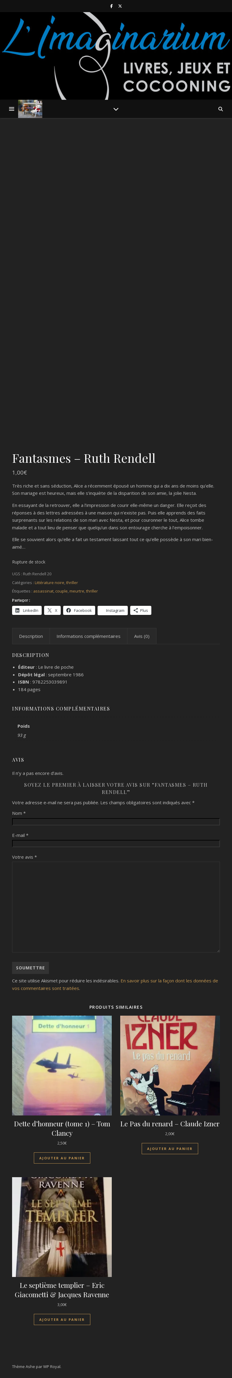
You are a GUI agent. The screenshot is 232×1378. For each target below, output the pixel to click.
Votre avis (24, 857)
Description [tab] (31, 636)
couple (61, 591)
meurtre (76, 591)
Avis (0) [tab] (142, 636)
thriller (72, 582)
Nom (19, 813)
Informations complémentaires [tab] (88, 636)
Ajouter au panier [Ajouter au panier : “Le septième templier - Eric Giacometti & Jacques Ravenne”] (62, 1319)
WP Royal (51, 1366)
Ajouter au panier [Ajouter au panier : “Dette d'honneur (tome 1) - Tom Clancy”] (62, 1158)
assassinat (43, 591)
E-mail (20, 835)
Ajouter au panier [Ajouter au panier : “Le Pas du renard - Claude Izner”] (170, 1148)
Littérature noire (49, 582)
